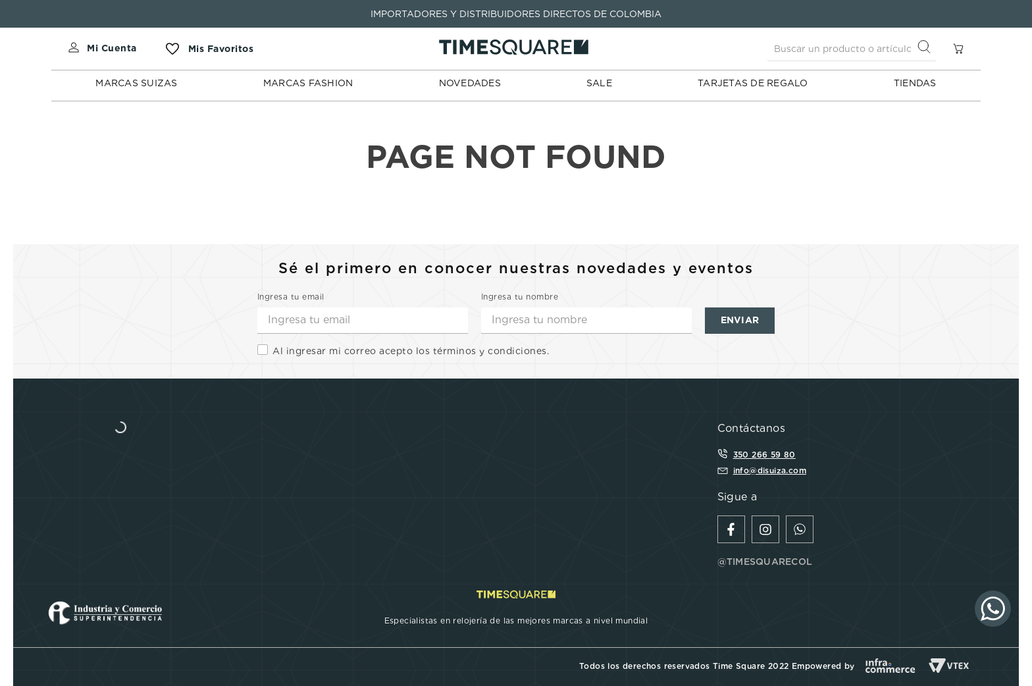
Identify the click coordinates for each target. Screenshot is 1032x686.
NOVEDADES (470, 83)
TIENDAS (915, 83)
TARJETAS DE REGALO (753, 83)
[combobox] (851, 48)
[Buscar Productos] (926, 48)
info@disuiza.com (769, 470)
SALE (599, 83)
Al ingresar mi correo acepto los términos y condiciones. (410, 351)
